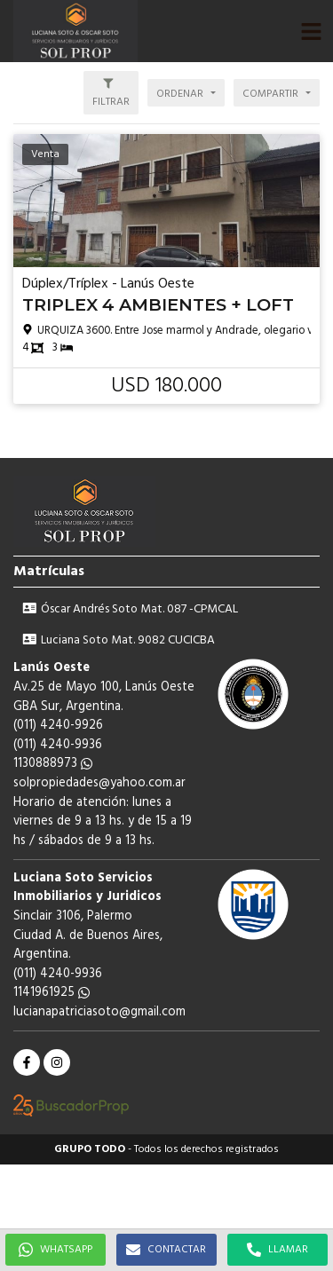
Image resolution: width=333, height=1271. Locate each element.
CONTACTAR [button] (166, 1250)
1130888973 (52, 764)
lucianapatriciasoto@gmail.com (99, 1012)
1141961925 (51, 993)
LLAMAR (277, 1250)
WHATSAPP (55, 1250)
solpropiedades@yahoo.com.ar (99, 783)
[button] (311, 31)
